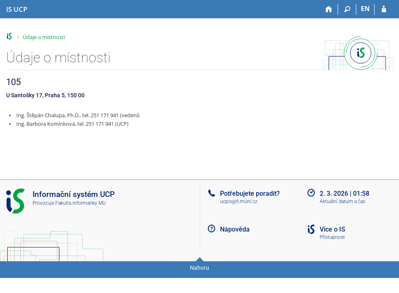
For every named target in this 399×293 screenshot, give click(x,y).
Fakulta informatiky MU (80, 203)
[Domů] (329, 9)
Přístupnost (332, 237)
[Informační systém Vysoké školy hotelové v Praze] (16, 9)
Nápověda (235, 229)
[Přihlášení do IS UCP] (384, 9)
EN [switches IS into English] (365, 8)
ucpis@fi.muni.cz (238, 201)
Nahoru (199, 268)
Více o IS (332, 229)
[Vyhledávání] (347, 9)
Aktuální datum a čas (342, 201)
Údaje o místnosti (44, 37)
